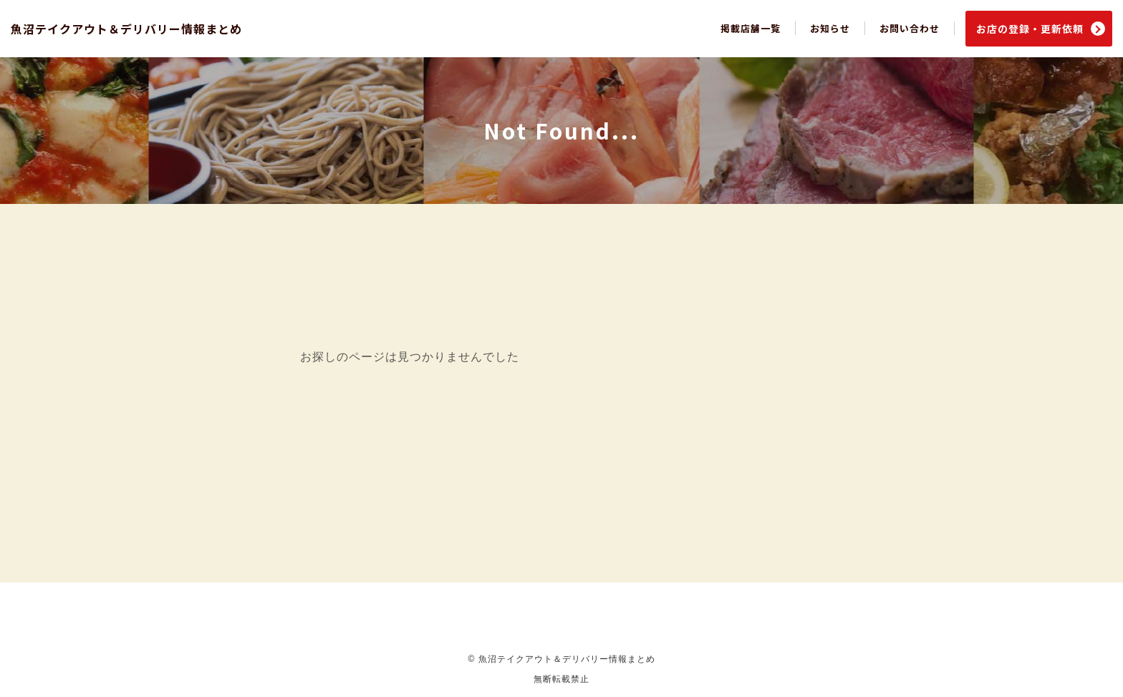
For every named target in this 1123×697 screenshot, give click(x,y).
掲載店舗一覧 (750, 28)
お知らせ (830, 28)
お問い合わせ (909, 28)
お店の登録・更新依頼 (1030, 28)
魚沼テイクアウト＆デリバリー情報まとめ (126, 28)
